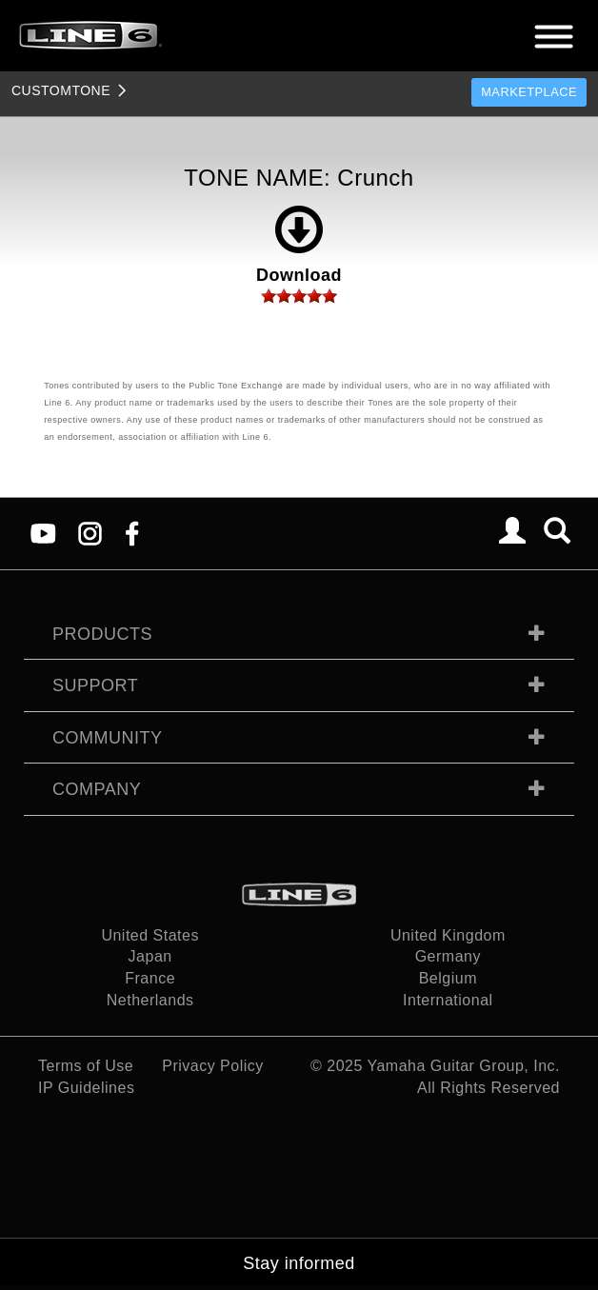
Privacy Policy (213, 1066)
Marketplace (529, 92)
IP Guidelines (86, 1088)
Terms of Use (85, 1066)
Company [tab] (96, 789)
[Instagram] (90, 533)
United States (150, 935)
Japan (150, 956)
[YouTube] (43, 533)
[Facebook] (131, 533)
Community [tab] (107, 737)
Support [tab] (95, 685)
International (448, 1000)
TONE (60, 90)
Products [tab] (102, 634)
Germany (448, 956)
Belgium (448, 978)
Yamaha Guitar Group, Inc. (463, 1066)
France (150, 978)
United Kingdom (448, 935)
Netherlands (150, 1000)
